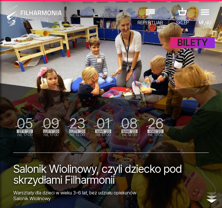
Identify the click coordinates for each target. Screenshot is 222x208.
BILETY (192, 42)
